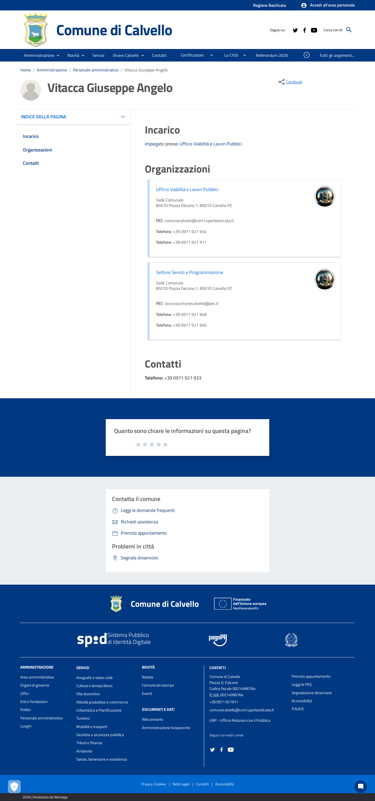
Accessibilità (302, 701)
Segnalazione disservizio (312, 693)
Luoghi (25, 726)
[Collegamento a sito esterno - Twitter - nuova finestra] (295, 30)
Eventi (147, 693)
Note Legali (181, 784)
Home (25, 70)
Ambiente (84, 751)
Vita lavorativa (88, 694)
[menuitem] (159, 55)
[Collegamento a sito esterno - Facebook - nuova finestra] (304, 30)
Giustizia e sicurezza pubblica (100, 735)
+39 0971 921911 (223, 702)
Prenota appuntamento (311, 676)
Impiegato (155, 143)
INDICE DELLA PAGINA (45, 116)
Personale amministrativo (95, 70)
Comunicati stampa (158, 685)
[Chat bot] (360, 786)
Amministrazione (52, 70)
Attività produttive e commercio (102, 702)
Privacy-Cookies (153, 784)
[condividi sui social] (290, 82)
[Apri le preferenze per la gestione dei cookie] (14, 786)
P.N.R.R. (298, 709)
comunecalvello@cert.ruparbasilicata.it (241, 710)
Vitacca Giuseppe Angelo (146, 70)
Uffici (24, 693)
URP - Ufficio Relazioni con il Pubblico (239, 720)
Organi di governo (34, 685)
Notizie (147, 677)
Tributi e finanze (89, 743)
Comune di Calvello (114, 30)
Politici (25, 710)
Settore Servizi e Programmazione (189, 272)
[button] (328, 5)
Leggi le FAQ (302, 684)
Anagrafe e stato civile (94, 678)
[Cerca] (349, 29)
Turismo (83, 718)
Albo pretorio (152, 719)
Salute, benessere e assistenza (101, 759)
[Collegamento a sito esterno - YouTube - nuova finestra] (314, 30)
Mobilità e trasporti (91, 727)
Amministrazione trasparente (166, 728)
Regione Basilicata (269, 5)
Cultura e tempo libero (94, 686)
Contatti (217, 668)
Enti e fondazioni (33, 702)
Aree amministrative (37, 677)
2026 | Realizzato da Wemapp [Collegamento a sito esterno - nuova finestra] (44, 797)
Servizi (82, 668)
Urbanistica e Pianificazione (99, 710)
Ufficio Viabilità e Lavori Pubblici (210, 143)
